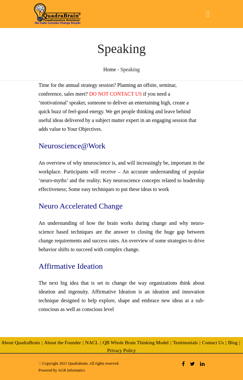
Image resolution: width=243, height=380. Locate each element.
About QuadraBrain (20, 342)
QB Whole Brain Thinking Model (136, 342)
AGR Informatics (71, 370)
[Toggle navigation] (207, 14)
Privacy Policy (121, 350)
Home (109, 69)
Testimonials (185, 342)
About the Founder (62, 342)
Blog (232, 342)
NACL (92, 342)
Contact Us (213, 342)
